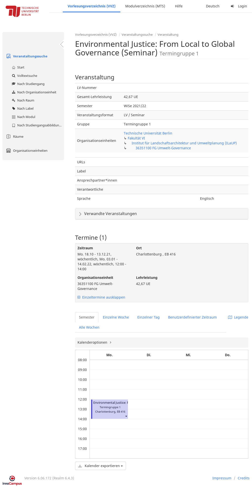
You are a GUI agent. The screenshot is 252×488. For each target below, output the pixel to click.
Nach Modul (23, 117)
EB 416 (121, 411)
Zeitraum (85, 248)
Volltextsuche (24, 75)
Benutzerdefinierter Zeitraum (192, 317)
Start (17, 67)
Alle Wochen (89, 327)
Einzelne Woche (116, 317)
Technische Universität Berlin (148, 133)
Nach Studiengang (28, 84)
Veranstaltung (168, 34)
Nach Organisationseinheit (33, 92)
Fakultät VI (136, 138)
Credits (244, 478)
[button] (126, 416)
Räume (14, 136)
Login (238, 6)
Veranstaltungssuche (26, 56)
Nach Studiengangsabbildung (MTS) (37, 125)
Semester (86, 317)
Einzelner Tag (148, 317)
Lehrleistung (147, 277)
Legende (238, 317)
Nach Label (22, 108)
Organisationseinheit (95, 277)
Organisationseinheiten (26, 150)
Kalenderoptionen (93, 342)
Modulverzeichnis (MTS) (145, 6)
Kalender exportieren (100, 465)
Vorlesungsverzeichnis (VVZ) (91, 6)
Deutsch (213, 6)
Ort (139, 248)
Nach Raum (22, 100)
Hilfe (179, 6)
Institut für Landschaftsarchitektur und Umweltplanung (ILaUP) (184, 143)
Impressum (221, 478)
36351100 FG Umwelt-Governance (163, 148)
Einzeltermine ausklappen (101, 297)
